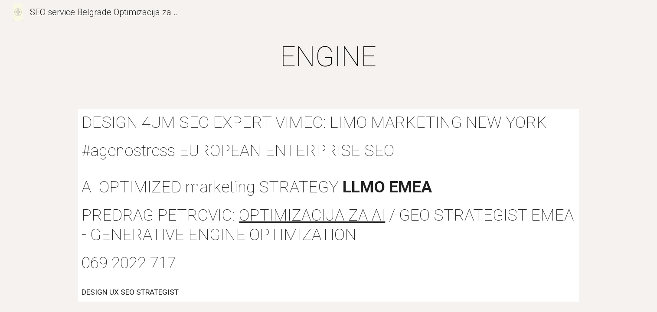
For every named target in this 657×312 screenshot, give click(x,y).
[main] (329, 57)
